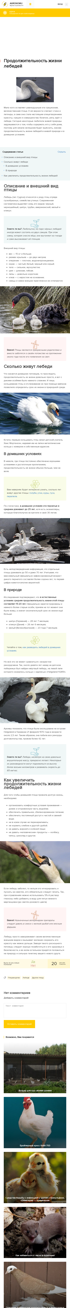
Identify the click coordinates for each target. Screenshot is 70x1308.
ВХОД (63, 4)
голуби (32, 493)
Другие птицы (38, 978)
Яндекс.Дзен (29, 1286)
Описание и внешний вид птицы (20, 157)
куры (46, 493)
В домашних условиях (17, 165)
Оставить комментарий (19, 1024)
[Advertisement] (35, 35)
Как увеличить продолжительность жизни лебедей (30, 175)
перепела (12, 496)
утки (40, 493)
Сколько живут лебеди (16, 161)
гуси (52, 493)
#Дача (37, 13)
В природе (11, 170)
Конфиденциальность (11, 1283)
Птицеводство (14, 978)
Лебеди (26, 978)
